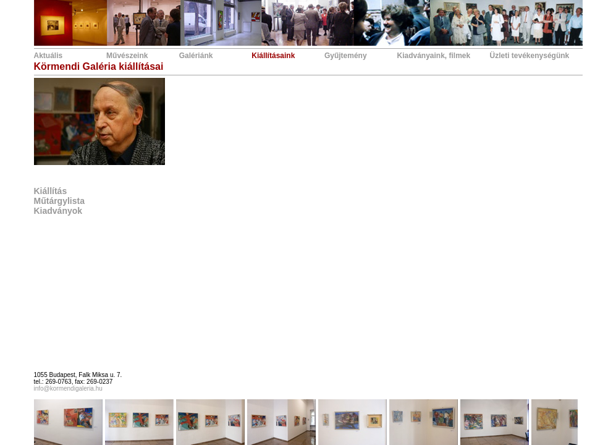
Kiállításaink (273, 55)
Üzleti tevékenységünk (530, 55)
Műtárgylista (59, 201)
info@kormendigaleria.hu (68, 388)
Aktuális (48, 55)
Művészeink (127, 55)
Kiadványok (58, 211)
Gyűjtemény (345, 55)
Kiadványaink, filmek (434, 55)
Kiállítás (50, 191)
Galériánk (196, 55)
